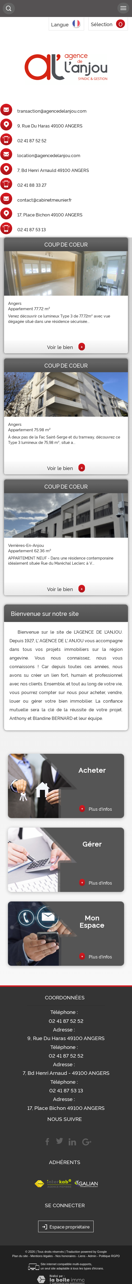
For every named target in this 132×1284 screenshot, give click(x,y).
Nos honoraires (65, 1256)
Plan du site (20, 1256)
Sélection (102, 24)
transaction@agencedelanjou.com (52, 111)
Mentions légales (42, 1256)
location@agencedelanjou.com (48, 155)
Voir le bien (66, 347)
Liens (81, 1256)
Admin (92, 1256)
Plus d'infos (95, 808)
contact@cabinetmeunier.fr (44, 200)
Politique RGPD (109, 1256)
